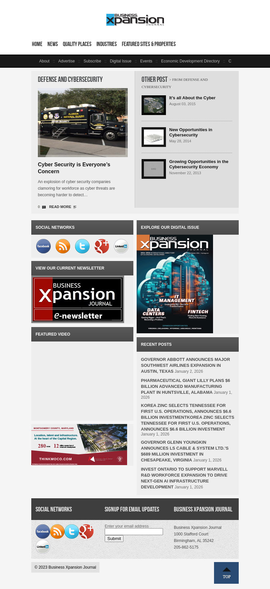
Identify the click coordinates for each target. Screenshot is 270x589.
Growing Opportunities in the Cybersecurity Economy (199, 164)
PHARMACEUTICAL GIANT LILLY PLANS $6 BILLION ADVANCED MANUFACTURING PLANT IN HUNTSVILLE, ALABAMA (185, 386)
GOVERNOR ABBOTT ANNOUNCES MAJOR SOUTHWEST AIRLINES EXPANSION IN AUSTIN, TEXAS (185, 365)
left (35, 61)
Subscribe (92, 61)
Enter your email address (126, 526)
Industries (106, 44)
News (52, 44)
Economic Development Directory (190, 61)
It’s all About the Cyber (192, 97)
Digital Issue (120, 61)
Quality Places (77, 44)
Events (146, 61)
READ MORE (60, 207)
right (235, 61)
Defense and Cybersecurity (70, 79)
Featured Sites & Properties (149, 44)
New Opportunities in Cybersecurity (190, 132)
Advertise (66, 61)
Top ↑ (226, 573)
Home (37, 44)
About (44, 61)
